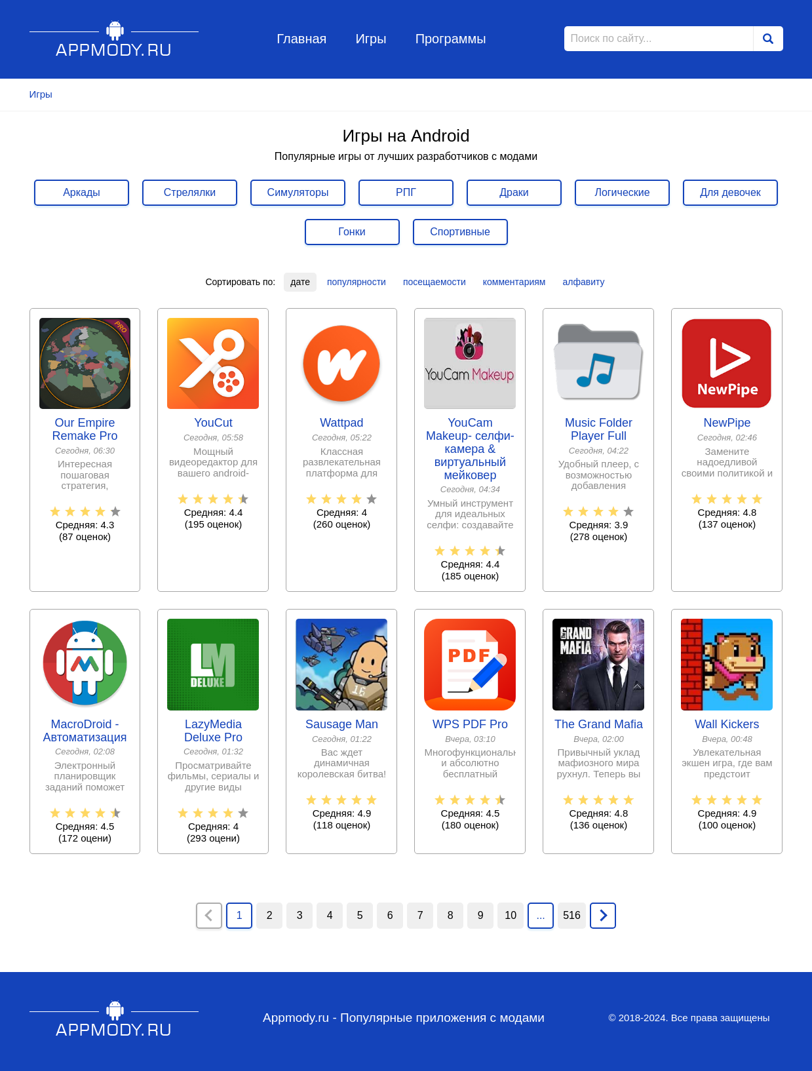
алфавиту (583, 282)
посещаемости (434, 282)
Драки (514, 192)
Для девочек (730, 192)
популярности (356, 282)
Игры (370, 38)
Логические (621, 192)
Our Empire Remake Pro (84, 429)
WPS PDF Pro (470, 724)
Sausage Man (341, 724)
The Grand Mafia (598, 724)
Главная (301, 38)
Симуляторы (298, 192)
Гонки (351, 231)
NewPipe (726, 423)
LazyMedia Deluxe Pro (213, 731)
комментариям (514, 282)
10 (510, 915)
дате (300, 282)
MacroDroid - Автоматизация (85, 731)
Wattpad (341, 423)
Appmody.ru (114, 38)
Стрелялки (190, 192)
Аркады (81, 192)
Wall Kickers (727, 724)
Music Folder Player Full (598, 429)
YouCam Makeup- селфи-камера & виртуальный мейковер (470, 449)
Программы (451, 38)
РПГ (406, 192)
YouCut (213, 423)
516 (572, 915)
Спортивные (460, 231)
